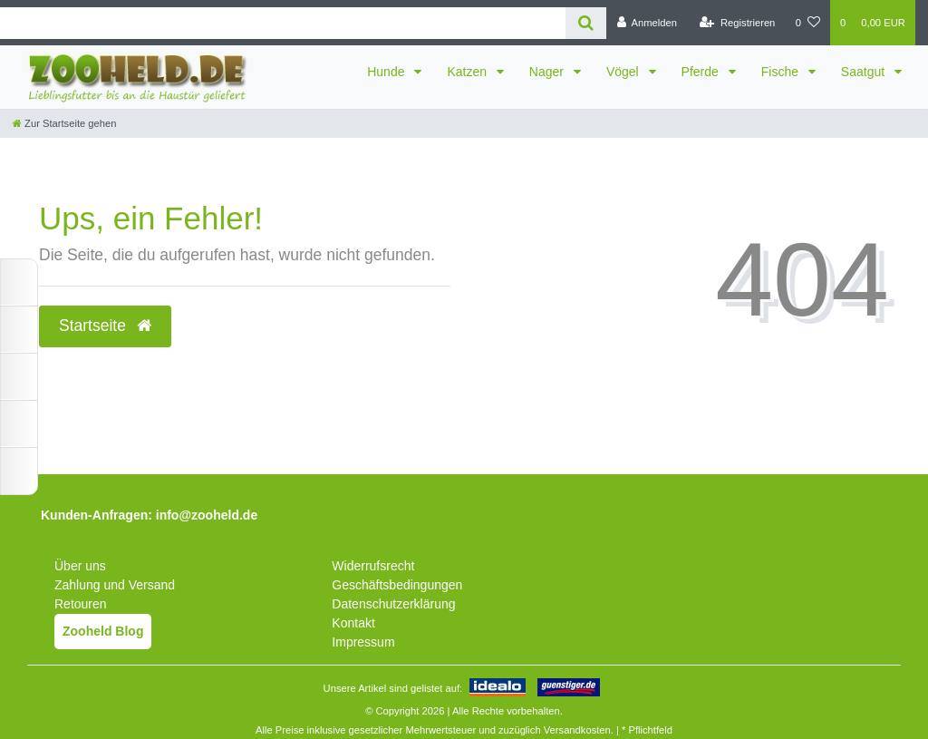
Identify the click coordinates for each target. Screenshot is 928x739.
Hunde (387, 71)
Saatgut (864, 71)
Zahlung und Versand (114, 585)
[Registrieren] (737, 22)
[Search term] (283, 23)
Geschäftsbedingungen (397, 585)
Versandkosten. (579, 729)
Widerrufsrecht (373, 566)
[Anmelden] (646, 22)
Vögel (624, 71)
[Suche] (586, 23)
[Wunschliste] (808, 22)
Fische (781, 71)
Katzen (468, 71)
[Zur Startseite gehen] (64, 123)
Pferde (702, 71)
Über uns (80, 566)
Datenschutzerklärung (393, 604)
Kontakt (353, 623)
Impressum (363, 642)
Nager (548, 71)
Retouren (80, 604)
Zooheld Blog (103, 631)
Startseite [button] (105, 325)
